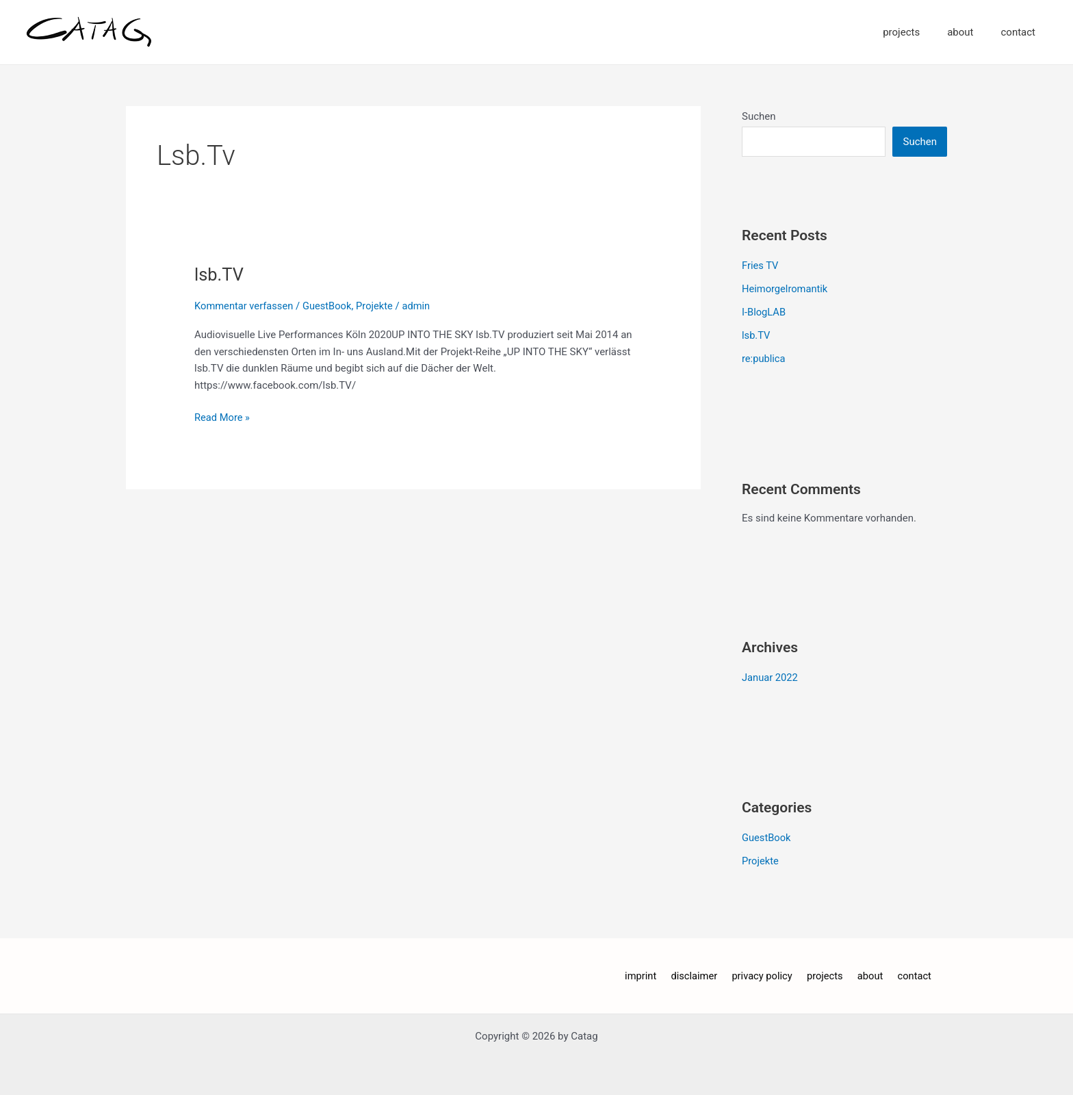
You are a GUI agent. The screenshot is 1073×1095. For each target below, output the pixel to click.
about (970, 32)
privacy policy (763, 974)
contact (1021, 32)
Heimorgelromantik (785, 289)
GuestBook (329, 306)
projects (918, 32)
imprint (649, 974)
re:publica (764, 358)
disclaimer (699, 974)
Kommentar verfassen (245, 306)
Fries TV (760, 265)
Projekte (378, 306)
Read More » (222, 416)
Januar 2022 (770, 676)
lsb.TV (219, 274)
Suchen (759, 116)
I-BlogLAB (764, 311)
